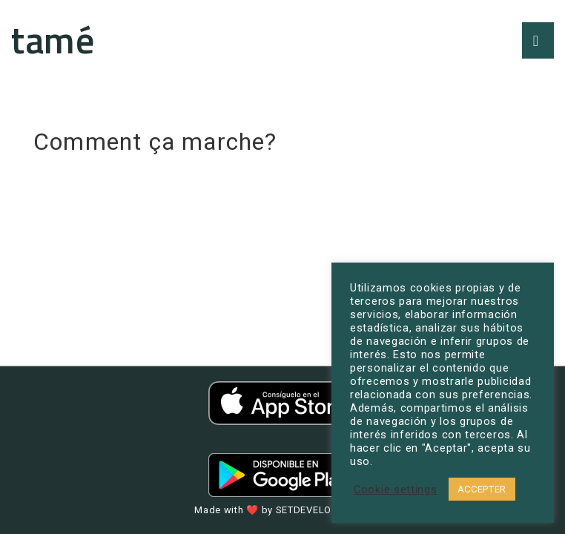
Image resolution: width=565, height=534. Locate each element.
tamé (53, 39)
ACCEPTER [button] (482, 489)
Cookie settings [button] (395, 489)
